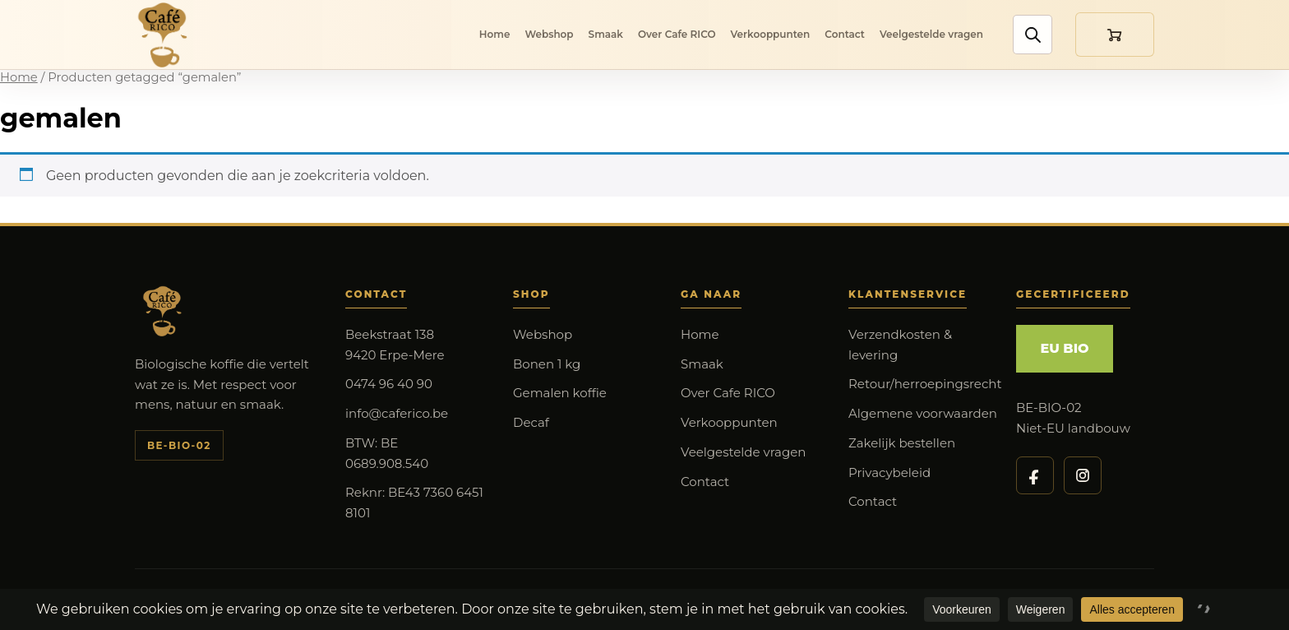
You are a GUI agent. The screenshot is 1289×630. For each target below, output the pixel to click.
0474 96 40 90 (388, 383)
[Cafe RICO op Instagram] (1083, 475)
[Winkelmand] (1114, 34)
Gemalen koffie (560, 393)
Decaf (531, 422)
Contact (845, 34)
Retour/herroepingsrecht (925, 383)
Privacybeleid (889, 472)
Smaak (606, 34)
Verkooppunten (771, 34)
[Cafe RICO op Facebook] (1035, 475)
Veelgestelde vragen (931, 34)
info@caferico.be (396, 413)
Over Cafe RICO (677, 34)
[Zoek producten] (1031, 35)
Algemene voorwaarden (922, 413)
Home (495, 34)
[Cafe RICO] (166, 34)
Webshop (548, 34)
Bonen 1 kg (546, 364)
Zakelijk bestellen (901, 443)
